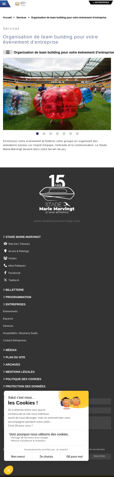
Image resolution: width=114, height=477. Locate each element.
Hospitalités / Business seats (20, 333)
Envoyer (99, 456)
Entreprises (16, 304)
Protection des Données (26, 386)
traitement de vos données (92, 449)
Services (8, 326)
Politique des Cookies (23, 379)
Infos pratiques (17, 266)
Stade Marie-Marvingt (23, 236)
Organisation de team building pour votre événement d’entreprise (58, 52)
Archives (12, 364)
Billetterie (15, 289)
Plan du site (15, 357)
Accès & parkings (18, 251)
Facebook (14, 273)
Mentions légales (20, 371)
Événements (10, 311)
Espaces (8, 318)
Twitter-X (13, 280)
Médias (11, 350)
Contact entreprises (14, 340)
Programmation (18, 297)
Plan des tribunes (19, 244)
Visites (12, 258)
